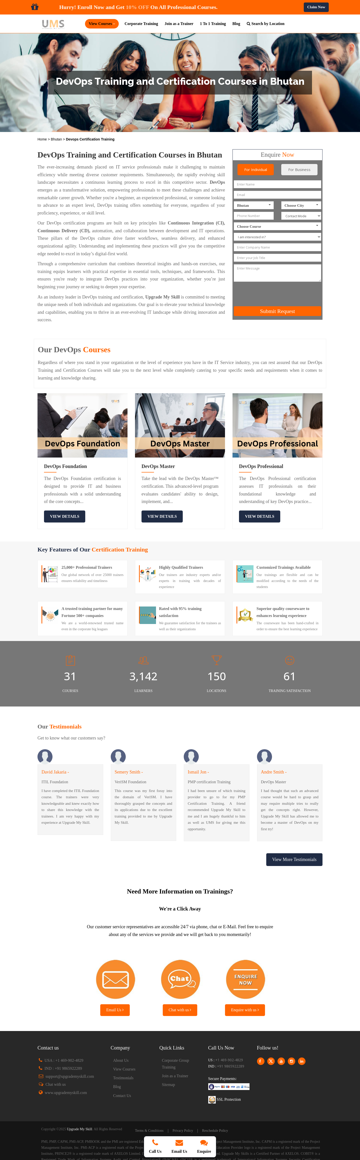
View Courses (124, 1069)
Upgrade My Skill (79, 1129)
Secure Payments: (222, 1078)
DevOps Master (158, 466)
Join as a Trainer (178, 24)
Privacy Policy (182, 1130)
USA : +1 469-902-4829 (63, 1060)
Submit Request (277, 311)
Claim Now (316, 7)
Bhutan (57, 139)
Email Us (115, 1010)
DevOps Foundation (65, 466)
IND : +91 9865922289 (63, 1068)
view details (64, 516)
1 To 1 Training (213, 24)
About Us (121, 1060)
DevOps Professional (261, 466)
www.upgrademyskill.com (66, 1092)
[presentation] (277, 294)
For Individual (255, 169)
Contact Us (122, 1096)
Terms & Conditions (149, 1130)
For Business (299, 169)
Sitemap (168, 1084)
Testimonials (123, 1078)
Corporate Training (141, 24)
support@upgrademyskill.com (70, 1076)
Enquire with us (245, 1010)
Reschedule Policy (215, 1130)
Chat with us (180, 1010)
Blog (236, 24)
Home (43, 139)
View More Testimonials (294, 859)
